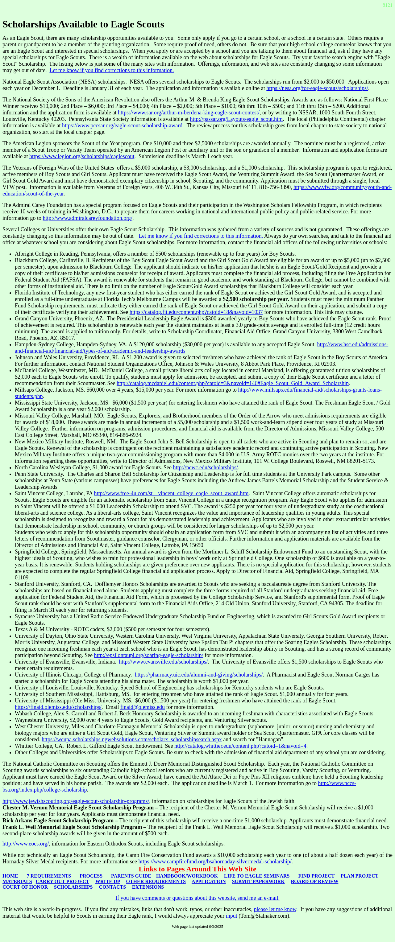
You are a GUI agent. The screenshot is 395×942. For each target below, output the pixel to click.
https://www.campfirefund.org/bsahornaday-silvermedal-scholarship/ (214, 861)
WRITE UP (107, 881)
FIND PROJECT (316, 875)
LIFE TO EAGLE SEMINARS (256, 875)
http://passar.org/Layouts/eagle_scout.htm (236, 119)
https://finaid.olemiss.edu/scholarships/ (58, 707)
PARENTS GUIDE (131, 875)
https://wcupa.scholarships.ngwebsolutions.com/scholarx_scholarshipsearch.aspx (132, 739)
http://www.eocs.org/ (25, 844)
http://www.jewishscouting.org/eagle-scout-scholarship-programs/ (75, 801)
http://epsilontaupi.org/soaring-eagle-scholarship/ (148, 655)
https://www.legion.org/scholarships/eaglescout (81, 156)
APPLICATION (209, 881)
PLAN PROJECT (359, 875)
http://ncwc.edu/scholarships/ (205, 467)
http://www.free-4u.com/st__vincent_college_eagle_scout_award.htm (171, 493)
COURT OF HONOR (25, 887)
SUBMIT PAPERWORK (258, 881)
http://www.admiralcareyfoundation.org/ (87, 218)
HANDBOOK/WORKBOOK (187, 875)
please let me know (275, 909)
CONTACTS (112, 887)
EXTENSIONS (148, 887)
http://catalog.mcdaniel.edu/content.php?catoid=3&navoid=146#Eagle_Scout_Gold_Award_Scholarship (233, 383)
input (231, 916)
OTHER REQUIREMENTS (155, 881)
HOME (10, 875)
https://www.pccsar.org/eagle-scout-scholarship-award (122, 125)
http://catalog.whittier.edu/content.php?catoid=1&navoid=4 (240, 746)
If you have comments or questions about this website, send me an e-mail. (197, 898)
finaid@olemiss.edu (142, 707)
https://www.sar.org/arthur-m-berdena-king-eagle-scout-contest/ (189, 112)
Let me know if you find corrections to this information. (111, 70)
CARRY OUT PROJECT (62, 881)
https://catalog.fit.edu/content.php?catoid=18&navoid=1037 (196, 312)
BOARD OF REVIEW (315, 881)
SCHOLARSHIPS (73, 887)
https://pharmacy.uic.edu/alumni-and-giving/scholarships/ (199, 675)
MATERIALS (17, 881)
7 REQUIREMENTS (49, 875)
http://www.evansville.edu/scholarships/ (163, 662)
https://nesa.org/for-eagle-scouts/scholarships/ (317, 88)
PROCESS (91, 875)
